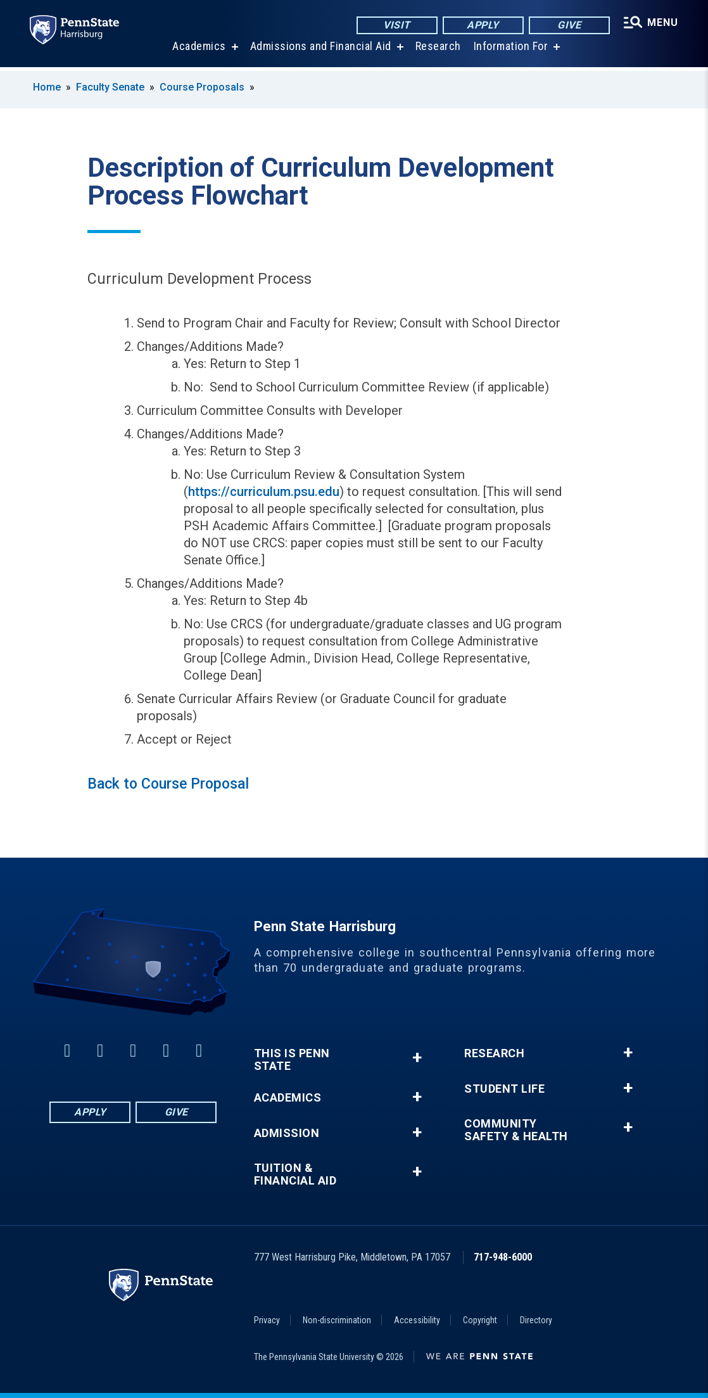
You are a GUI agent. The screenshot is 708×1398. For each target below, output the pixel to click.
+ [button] (417, 1057)
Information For (510, 50)
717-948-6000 (503, 1257)
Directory (536, 1320)
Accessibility (417, 1320)
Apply (482, 25)
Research (437, 50)
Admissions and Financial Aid (320, 50)
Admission (287, 1133)
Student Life (504, 1089)
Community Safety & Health (516, 1130)
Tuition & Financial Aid (295, 1174)
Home (47, 87)
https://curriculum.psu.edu (263, 491)
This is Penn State (292, 1059)
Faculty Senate (110, 87)
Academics (198, 50)
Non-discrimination (337, 1320)
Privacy (267, 1320)
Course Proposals (202, 87)
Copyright (480, 1320)
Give (568, 25)
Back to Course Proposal (168, 783)
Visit (396, 25)
